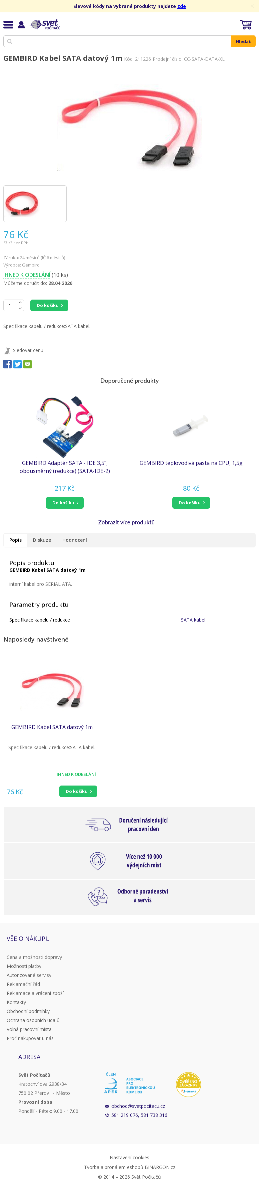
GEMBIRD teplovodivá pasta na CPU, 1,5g (191, 463)
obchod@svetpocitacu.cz (138, 1106)
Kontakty (16, 1002)
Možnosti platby (24, 966)
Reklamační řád (23, 984)
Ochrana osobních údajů (33, 1020)
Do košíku (48, 305)
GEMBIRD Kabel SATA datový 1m (52, 727)
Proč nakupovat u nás (30, 1038)
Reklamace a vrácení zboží (35, 993)
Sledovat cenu (28, 350)
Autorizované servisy (29, 975)
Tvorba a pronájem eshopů (113, 1167)
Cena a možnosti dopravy (34, 957)
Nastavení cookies (129, 1157)
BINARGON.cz (160, 1167)
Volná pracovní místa (29, 1029)
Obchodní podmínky (28, 1011)
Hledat (243, 41)
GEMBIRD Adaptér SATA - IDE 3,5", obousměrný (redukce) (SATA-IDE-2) (65, 467)
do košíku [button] (63, 503)
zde (181, 6)
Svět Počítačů (44, 24)
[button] (64, 503)
